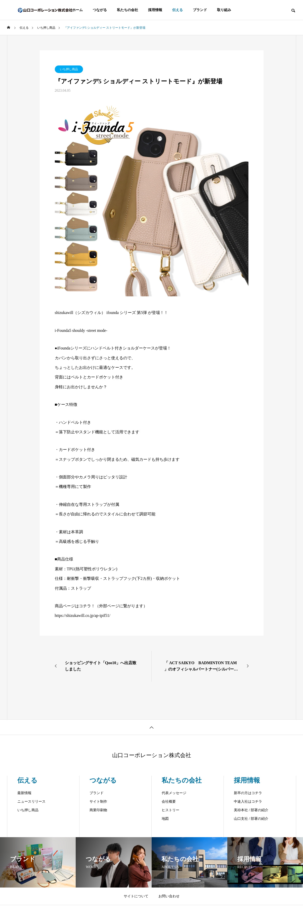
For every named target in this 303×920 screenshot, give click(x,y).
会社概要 (169, 801)
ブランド (200, 10)
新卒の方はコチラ (248, 793)
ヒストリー (170, 810)
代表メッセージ (174, 793)
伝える (177, 10)
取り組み (224, 10)
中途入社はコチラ (248, 801)
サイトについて (136, 896)
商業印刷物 (98, 810)
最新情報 (24, 793)
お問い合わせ (169, 896)
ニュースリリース (31, 801)
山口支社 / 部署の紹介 (251, 819)
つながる (100, 10)
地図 (165, 819)
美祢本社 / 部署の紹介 (251, 810)
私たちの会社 (127, 10)
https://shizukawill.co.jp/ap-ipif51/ (82, 615)
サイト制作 (98, 801)
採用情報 (155, 10)
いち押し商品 (69, 69)
